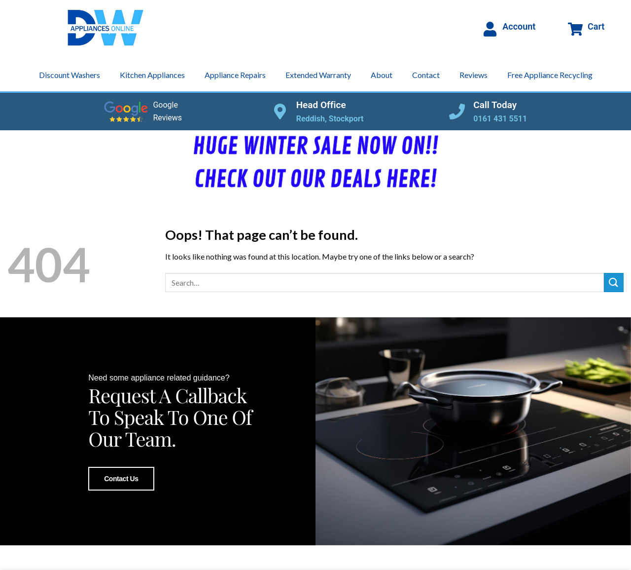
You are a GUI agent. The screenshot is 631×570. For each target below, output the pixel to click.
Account (518, 26)
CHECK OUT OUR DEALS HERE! (315, 179)
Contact (426, 74)
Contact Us (121, 478)
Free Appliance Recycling (550, 74)
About (381, 74)
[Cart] (575, 29)
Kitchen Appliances (152, 74)
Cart (596, 26)
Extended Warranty (318, 74)
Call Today (495, 105)
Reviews (473, 74)
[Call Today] (457, 111)
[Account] (490, 29)
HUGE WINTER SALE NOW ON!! (315, 146)
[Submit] (614, 282)
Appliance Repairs (235, 74)
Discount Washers (69, 74)
